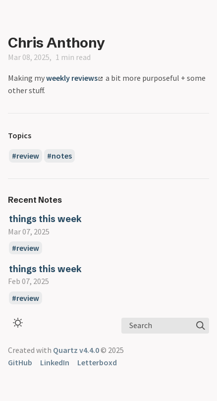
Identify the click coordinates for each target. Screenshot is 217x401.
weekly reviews (74, 78)
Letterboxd (97, 362)
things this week (45, 219)
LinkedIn (54, 362)
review (27, 156)
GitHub (20, 362)
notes (62, 156)
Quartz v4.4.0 (76, 350)
